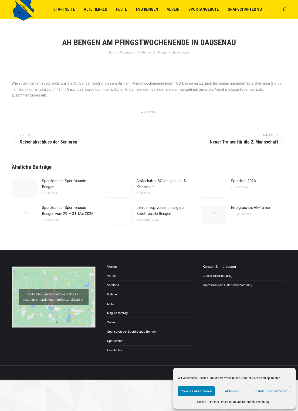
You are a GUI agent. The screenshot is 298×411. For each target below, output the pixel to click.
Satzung (112, 322)
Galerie (112, 294)
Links (110, 303)
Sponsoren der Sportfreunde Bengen (132, 331)
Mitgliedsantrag (117, 313)
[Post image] (24, 188)
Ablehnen (232, 391)
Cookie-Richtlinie (208, 402)
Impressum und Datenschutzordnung (245, 402)
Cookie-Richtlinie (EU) (217, 275)
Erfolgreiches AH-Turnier (251, 207)
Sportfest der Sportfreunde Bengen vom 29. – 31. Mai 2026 (67, 210)
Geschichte (114, 350)
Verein (111, 275)
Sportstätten (115, 341)
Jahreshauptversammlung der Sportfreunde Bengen (160, 210)
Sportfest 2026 (243, 181)
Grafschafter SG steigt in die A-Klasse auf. (161, 184)
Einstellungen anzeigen (270, 391)
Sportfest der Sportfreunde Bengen (64, 184)
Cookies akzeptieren (196, 391)
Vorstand (113, 285)
